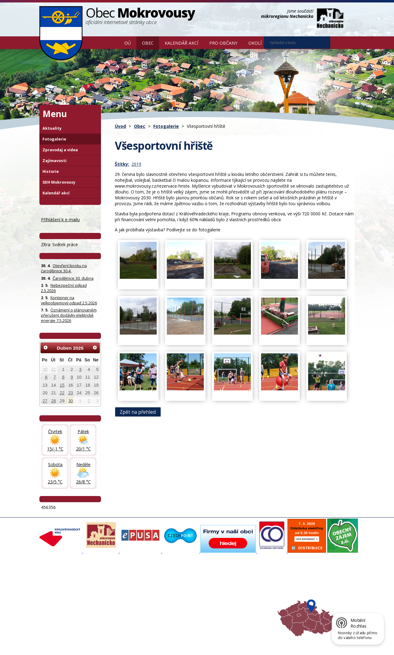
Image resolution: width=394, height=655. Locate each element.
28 (53, 400)
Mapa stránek (142, 640)
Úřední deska (55, 604)
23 (70, 392)
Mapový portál (172, 581)
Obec (148, 43)
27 (45, 400)
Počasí (224, 604)
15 (62, 385)
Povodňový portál (175, 587)
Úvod (110, 42)
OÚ (127, 43)
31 (53, 369)
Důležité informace (176, 598)
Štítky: (122, 164)
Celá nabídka (54, 609)
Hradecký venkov (234, 598)
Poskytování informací (63, 598)
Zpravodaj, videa (117, 593)
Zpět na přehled (138, 412)
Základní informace (60, 581)
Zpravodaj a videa (60, 150)
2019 (136, 164)
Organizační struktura (62, 587)
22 (62, 392)
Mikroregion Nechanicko (240, 593)
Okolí (255, 43)
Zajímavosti (54, 160)
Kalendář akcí (181, 43)
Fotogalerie (166, 126)
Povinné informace (60, 593)
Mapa (223, 609)
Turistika (226, 587)
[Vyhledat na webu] (339, 43)
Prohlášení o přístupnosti (180, 640)
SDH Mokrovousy (58, 182)
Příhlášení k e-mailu (60, 219)
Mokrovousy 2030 (176, 593)
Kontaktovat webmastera (103, 640)
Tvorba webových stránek (88, 646)
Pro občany (223, 43)
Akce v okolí (228, 581)
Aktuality (52, 128)
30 (45, 369)
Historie (50, 171)
